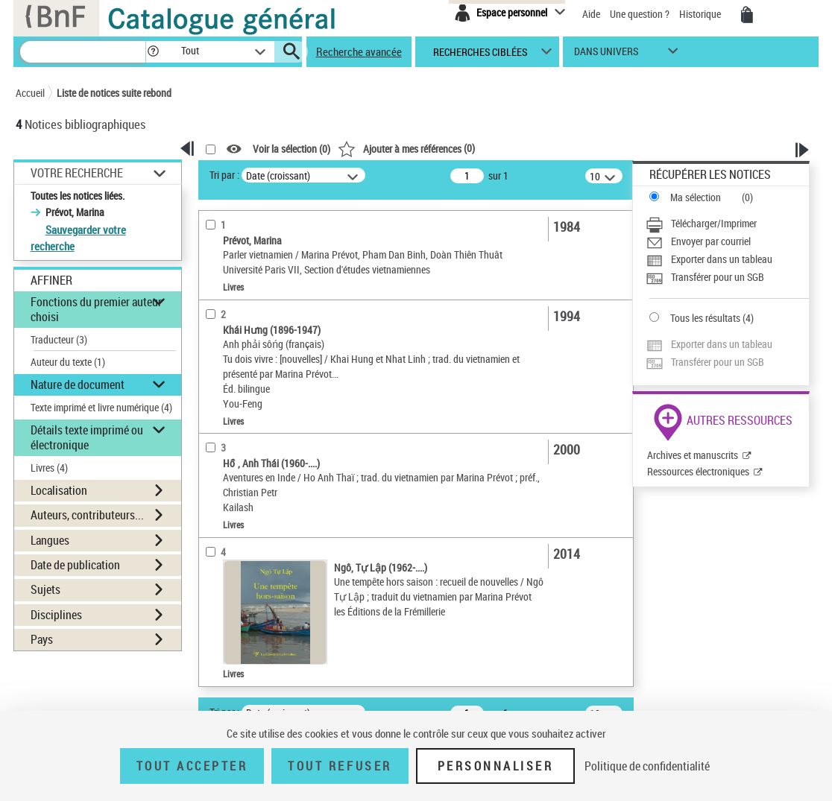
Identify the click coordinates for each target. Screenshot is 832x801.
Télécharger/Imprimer (714, 223)
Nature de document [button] (78, 384)
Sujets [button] (45, 589)
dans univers (606, 54)
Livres (49, 467)
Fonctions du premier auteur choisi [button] (96, 309)
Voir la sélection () (291, 149)
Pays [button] (42, 639)
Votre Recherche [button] (77, 173)
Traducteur (59, 339)
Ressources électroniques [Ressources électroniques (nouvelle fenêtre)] (698, 471)
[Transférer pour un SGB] (727, 277)
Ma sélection (695, 197)
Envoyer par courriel (711, 241)
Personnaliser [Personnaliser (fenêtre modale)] (496, 766)
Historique (701, 14)
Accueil (30, 93)
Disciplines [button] (56, 615)
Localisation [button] (59, 490)
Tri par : (224, 175)
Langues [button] (50, 540)
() (406, 148)
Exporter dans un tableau (721, 259)
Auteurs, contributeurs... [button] (87, 515)
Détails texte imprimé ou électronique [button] (87, 437)
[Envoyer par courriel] (727, 241)
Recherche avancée (359, 51)
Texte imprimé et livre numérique (101, 407)
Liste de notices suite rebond (114, 93)
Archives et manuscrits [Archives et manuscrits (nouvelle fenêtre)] (692, 455)
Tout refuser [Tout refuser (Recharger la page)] (339, 766)
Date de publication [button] (75, 565)
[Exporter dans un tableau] (727, 259)
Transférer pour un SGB (717, 277)
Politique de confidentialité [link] (647, 766)
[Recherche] (82, 52)
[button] (153, 52)
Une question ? (639, 14)
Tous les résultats (705, 318)
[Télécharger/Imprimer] (727, 223)
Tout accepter (192, 766)
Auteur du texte (68, 362)
